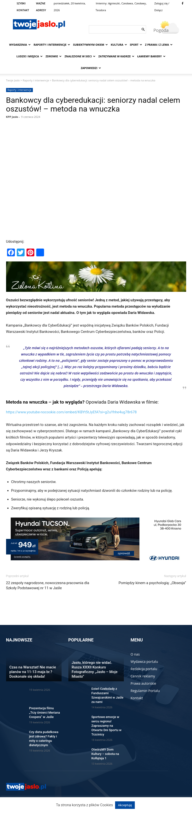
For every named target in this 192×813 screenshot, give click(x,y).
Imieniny (101, 3)
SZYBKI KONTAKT (23, 6)
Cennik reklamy (143, 676)
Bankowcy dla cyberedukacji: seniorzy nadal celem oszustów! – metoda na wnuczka (93, 104)
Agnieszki (114, 3)
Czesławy (140, 3)
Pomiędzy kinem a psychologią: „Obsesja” (152, 583)
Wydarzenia (20, 44)
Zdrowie (54, 56)
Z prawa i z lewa (159, 44)
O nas (135, 654)
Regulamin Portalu (145, 690)
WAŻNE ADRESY (41, 6)
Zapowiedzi (91, 68)
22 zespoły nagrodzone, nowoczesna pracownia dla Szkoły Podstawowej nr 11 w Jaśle (47, 585)
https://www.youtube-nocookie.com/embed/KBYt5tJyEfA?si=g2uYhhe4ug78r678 (71, 412)
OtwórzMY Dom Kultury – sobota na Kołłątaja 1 (105, 754)
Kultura (119, 44)
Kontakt (137, 698)
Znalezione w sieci (79, 56)
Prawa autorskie (143, 683)
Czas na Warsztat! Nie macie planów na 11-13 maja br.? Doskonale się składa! (32, 672)
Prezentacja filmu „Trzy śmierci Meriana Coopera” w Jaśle (44, 712)
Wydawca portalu (144, 661)
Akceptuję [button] (125, 805)
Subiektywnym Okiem (90, 44)
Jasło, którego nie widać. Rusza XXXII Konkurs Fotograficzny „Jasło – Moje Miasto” (95, 669)
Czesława (127, 3)
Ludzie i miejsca (30, 56)
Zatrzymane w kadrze (116, 56)
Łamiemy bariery (151, 56)
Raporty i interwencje (52, 44)
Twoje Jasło (13, 80)
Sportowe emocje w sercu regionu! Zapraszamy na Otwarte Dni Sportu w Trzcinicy (106, 725)
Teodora (101, 10)
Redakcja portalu (144, 668)
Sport (136, 44)
